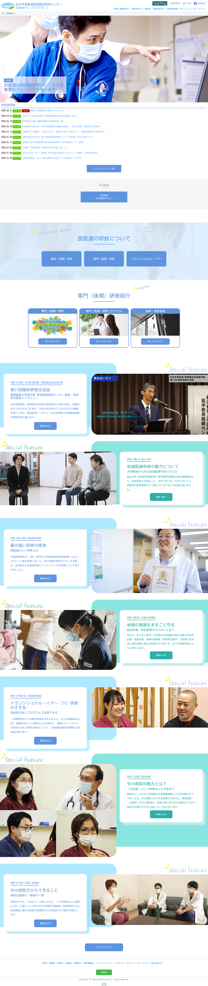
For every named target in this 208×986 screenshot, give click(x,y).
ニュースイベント (197, 9)
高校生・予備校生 (73, 963)
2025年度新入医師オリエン (104, 196)
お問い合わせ (156, 963)
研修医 (52, 963)
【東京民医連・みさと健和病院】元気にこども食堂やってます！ (52, 158)
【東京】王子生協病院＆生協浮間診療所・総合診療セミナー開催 (52, 142)
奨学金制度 (88, 963)
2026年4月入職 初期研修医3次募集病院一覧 (42, 121)
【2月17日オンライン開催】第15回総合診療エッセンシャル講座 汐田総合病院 (59, 153)
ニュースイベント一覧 (104, 168)
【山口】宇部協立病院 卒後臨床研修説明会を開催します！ (50, 116)
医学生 (60, 963)
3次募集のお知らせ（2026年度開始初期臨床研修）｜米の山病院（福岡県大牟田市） (61, 126)
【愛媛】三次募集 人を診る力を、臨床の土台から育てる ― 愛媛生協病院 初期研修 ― (64, 132)
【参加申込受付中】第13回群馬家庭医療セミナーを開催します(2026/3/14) (57, 137)
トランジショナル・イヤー (146, 258)
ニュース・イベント (104, 963)
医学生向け (137, 9)
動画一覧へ (161, 497)
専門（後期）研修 (104, 258)
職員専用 (104, 972)
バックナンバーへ (104, 947)
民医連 (177, 3)
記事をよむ (161, 814)
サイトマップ (142, 963)
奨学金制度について (176, 9)
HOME (116, 9)
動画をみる (45, 426)
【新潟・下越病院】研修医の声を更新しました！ (45, 148)
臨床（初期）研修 (61, 258)
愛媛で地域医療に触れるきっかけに (47, 110)
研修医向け (124, 9)
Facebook (201, 3)
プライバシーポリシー (124, 963)
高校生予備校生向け (155, 9)
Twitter (188, 3)
